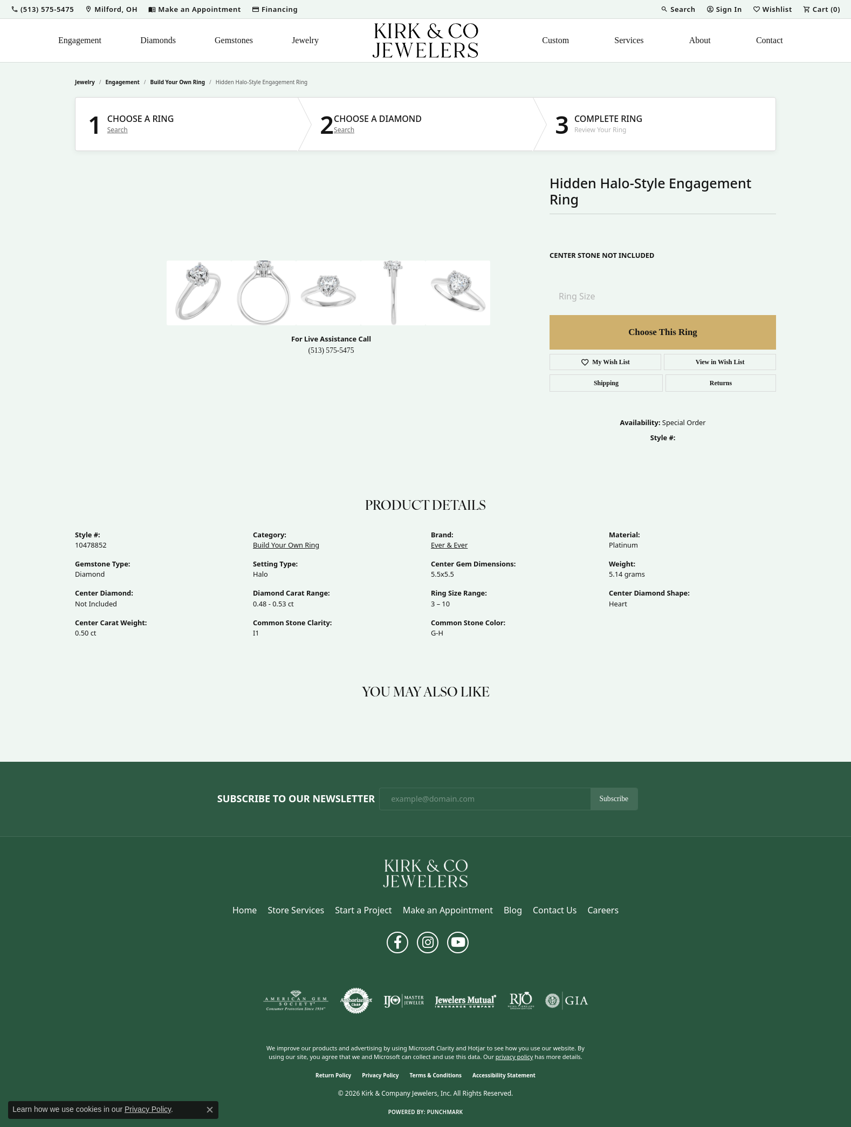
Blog (513, 910)
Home (244, 910)
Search (117, 130)
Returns (721, 383)
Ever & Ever (449, 545)
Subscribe (614, 799)
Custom (555, 40)
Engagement (79, 40)
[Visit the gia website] (566, 1000)
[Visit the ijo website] (403, 1000)
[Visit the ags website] (296, 1000)
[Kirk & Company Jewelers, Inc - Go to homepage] (425, 872)
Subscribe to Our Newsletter (296, 799)
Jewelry (305, 40)
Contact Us (555, 910)
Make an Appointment (448, 910)
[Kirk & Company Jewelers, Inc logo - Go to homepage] (425, 40)
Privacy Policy (380, 1075)
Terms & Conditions (435, 1075)
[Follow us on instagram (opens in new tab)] (427, 942)
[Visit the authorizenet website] (356, 1000)
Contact (769, 40)
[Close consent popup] (210, 1109)
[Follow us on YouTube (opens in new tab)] (458, 942)
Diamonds (158, 40)
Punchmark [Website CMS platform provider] (445, 1112)
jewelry (85, 82)
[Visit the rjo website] (520, 1000)
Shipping (606, 383)
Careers (603, 910)
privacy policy (514, 1057)
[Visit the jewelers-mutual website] (466, 1000)
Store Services (295, 910)
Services (628, 40)
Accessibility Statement (504, 1075)
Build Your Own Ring (177, 82)
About (700, 40)
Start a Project (363, 910)
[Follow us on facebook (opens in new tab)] (397, 942)
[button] (42, 9)
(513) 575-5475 (331, 350)
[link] (111, 9)
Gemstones (234, 40)
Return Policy (333, 1075)
